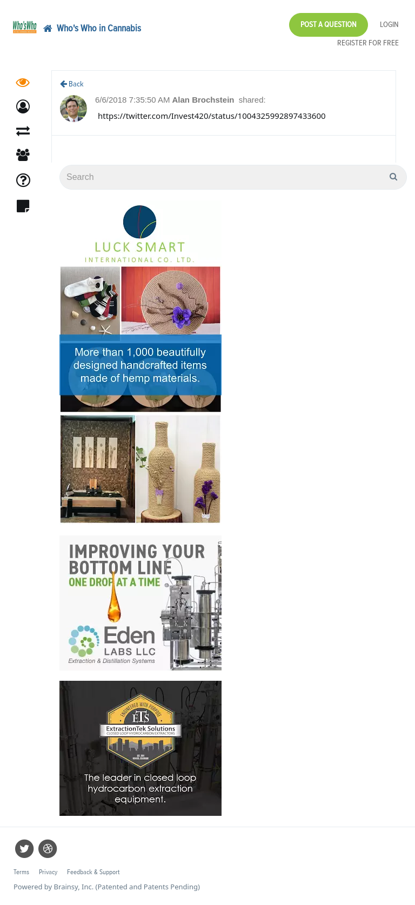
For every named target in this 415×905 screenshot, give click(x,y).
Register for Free (368, 43)
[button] (23, 107)
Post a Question (328, 25)
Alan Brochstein (204, 99)
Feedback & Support (93, 872)
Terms (21, 872)
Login (389, 25)
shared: (252, 99)
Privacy (48, 872)
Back (72, 84)
